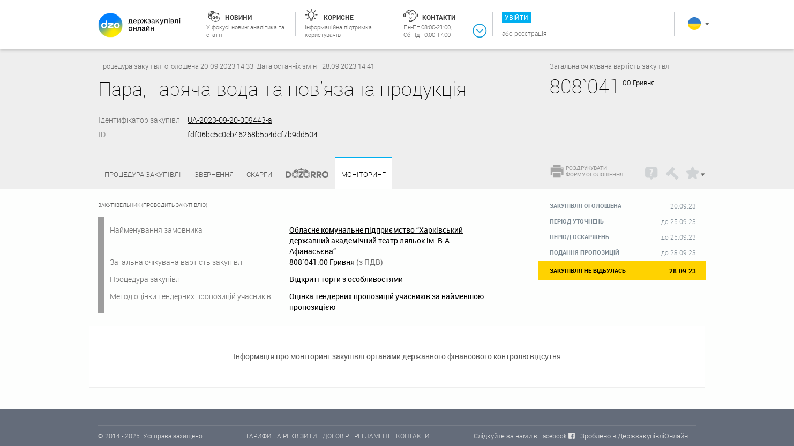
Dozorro (302, 174)
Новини (238, 17)
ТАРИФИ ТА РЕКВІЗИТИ (281, 436)
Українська (694, 24)
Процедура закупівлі (142, 174)
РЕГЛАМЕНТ (372, 436)
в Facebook (550, 436)
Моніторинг (363, 174)
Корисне (339, 17)
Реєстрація (530, 33)
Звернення (214, 174)
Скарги (259, 174)
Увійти (516, 17)
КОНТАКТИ (413, 436)
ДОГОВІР (336, 436)
